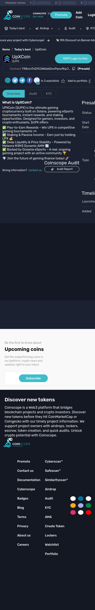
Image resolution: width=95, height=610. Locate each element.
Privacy (22, 526)
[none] (45, 29)
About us (24, 535)
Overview (13, 93)
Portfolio (51, 554)
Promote (61, 15)
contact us (35, 170)
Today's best (22, 49)
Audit (33, 93)
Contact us (25, 471)
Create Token (54, 526)
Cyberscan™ (54, 461)
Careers (23, 544)
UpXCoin (40, 49)
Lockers (51, 535)
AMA (48, 517)
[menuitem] (14, 29)
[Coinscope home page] (16, 15)
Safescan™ (53, 471)
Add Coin (79, 15)
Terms (21, 517)
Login (90, 15)
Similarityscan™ (56, 480)
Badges (23, 498)
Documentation (28, 480)
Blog (20, 508)
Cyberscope (26, 489)
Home (6, 49)
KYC (49, 93)
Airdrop (50, 489)
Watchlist (52, 544)
